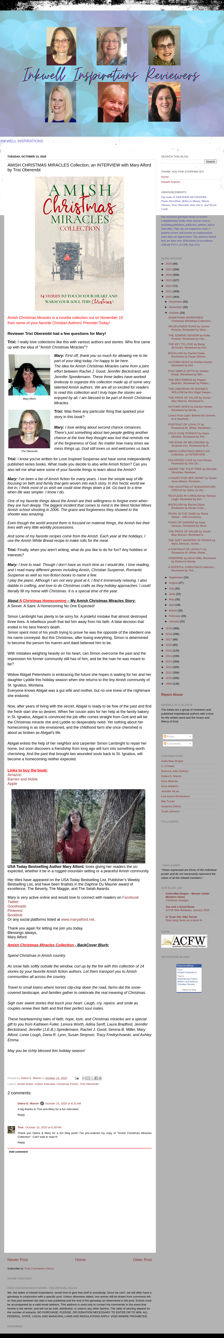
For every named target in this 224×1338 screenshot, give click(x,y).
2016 (169, 644)
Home (80, 1259)
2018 (169, 634)
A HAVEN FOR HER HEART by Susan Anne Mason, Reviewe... (192, 479)
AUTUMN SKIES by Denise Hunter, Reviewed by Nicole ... (190, 408)
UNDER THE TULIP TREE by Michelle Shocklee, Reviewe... (192, 470)
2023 (169, 280)
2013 (169, 661)
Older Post (142, 1259)
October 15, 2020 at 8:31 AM (63, 1103)
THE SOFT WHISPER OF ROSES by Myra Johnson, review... (191, 542)
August (174, 582)
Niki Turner (168, 801)
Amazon (14, 775)
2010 (169, 678)
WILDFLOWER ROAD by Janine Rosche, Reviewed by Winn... (188, 328)
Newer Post (17, 1259)
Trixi (21, 1127)
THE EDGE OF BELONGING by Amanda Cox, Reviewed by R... (189, 444)
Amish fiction (25, 1084)
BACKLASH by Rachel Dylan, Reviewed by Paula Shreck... (188, 355)
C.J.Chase (167, 766)
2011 (169, 672)
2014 (169, 656)
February (175, 616)
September (176, 577)
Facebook (130, 897)
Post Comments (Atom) (39, 1268)
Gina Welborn (169, 786)
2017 (169, 639)
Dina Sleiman (169, 781)
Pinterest (15, 911)
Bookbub (15, 915)
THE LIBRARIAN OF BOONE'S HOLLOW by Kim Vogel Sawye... (190, 390)
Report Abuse (172, 694)
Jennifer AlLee (170, 791)
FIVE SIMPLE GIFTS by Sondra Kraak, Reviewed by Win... (188, 372)
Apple (12, 783)
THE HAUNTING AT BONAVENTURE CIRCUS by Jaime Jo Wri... (192, 488)
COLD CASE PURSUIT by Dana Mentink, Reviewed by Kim (188, 435)
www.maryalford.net (77, 919)
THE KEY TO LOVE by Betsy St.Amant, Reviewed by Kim (187, 346)
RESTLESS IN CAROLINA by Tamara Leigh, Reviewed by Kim (192, 497)
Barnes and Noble (23, 779)
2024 (169, 274)
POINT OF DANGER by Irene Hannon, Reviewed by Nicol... (188, 524)
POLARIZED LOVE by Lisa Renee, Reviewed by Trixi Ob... (190, 462)
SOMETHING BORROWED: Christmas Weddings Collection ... (191, 319)
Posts (169, 736)
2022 (169, 285)
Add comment (18, 1151)
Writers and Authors (188, 981)
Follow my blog (189, 990)
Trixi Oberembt (89, 1084)
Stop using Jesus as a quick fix (184, 920)
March (173, 610)
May (172, 599)
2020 (169, 296)
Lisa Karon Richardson (175, 796)
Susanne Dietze (171, 806)
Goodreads (17, 906)
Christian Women (186, 984)
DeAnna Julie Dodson (175, 771)
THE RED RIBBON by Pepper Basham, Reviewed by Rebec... (189, 381)
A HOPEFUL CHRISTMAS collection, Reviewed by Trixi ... (191, 569)
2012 (169, 667)
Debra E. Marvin (28, 1103)
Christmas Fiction (67, 1084)
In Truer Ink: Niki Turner (181, 916)
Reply (21, 1114)
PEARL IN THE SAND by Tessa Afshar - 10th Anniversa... (188, 515)
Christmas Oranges (177, 900)
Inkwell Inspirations (187, 972)
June (172, 594)
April (172, 604)
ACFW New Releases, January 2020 (187, 910)
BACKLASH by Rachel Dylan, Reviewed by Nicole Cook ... (187, 506)
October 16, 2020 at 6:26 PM (43, 1127)
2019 (169, 628)
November (176, 307)
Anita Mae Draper (172, 761)
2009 (169, 683)
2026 (169, 263)
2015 (169, 650)
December (176, 301)
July (172, 588)
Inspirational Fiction (187, 979)
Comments (172, 743)
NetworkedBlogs (185, 965)
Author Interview (45, 1084)
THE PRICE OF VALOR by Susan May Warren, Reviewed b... (189, 399)
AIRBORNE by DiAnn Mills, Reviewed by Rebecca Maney (192, 560)
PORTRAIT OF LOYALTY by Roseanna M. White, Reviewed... (190, 426)
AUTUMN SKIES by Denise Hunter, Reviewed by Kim (190, 363)
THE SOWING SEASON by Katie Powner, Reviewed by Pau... (189, 337)
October (174, 312)
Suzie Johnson (170, 811)
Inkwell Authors (170, 181)
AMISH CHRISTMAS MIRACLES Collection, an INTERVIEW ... (189, 453)
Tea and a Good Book (180, 906)
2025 (169, 269)
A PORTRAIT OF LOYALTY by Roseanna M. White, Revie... (187, 551)
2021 (169, 291)
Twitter (13, 902)
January (174, 621)
